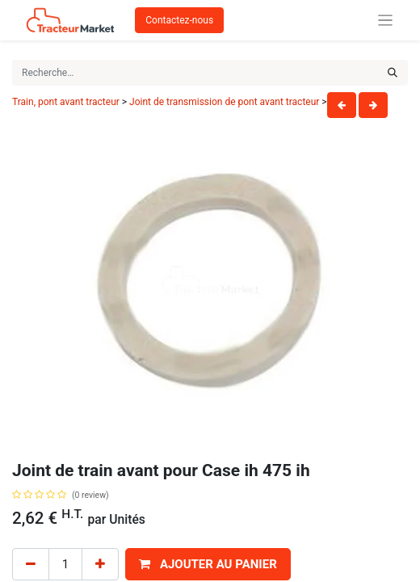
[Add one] (100, 564)
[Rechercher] (392, 73)
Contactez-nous (179, 20)
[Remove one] (30, 564)
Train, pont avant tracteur (66, 102)
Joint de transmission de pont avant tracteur (224, 102)
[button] (208, 564)
